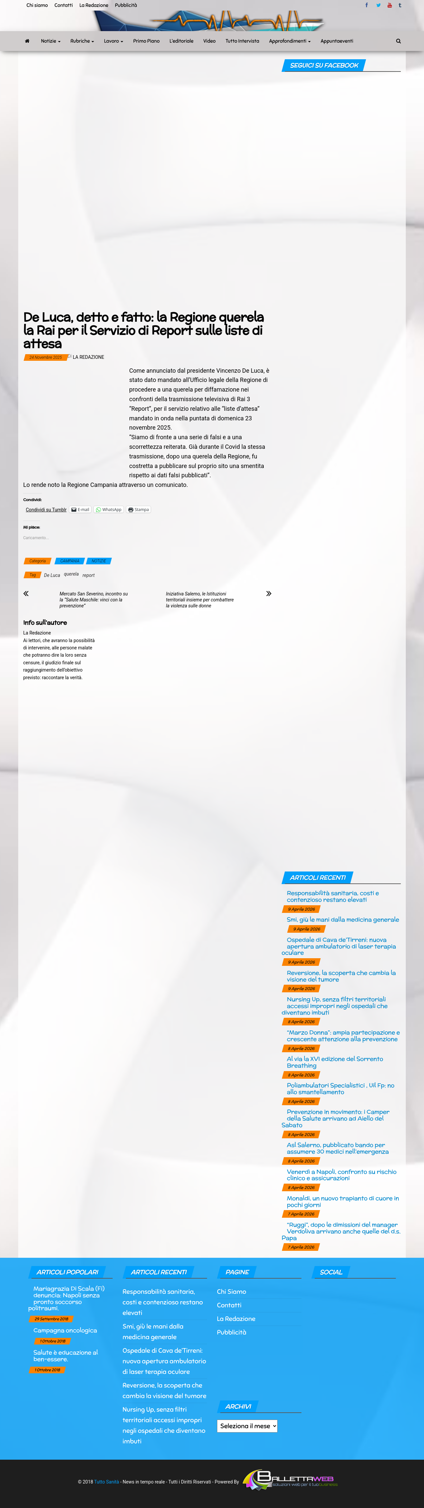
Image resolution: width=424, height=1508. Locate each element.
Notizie (51, 41)
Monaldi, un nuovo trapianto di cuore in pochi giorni (343, 1201)
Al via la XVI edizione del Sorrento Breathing (335, 1062)
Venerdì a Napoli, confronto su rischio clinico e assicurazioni (342, 1174)
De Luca (52, 575)
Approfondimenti (290, 41)
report (88, 575)
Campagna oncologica (65, 1330)
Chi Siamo (231, 1292)
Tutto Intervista (242, 41)
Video (209, 41)
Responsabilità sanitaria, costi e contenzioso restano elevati (333, 896)
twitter (378, 5)
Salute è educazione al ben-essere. (65, 1355)
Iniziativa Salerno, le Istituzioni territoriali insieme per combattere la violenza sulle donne (200, 599)
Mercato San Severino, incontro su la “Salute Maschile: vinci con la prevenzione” (94, 599)
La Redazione (94, 5)
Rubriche (82, 41)
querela (71, 574)
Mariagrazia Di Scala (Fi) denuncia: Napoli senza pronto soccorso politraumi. (66, 1298)
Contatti (63, 5)
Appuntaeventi (337, 41)
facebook (367, 5)
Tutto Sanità (106, 1481)
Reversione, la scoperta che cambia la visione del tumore (341, 975)
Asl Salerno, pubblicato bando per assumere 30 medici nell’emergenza (338, 1148)
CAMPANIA (69, 561)
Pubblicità (126, 5)
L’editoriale (181, 41)
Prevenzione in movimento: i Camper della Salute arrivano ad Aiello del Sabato (336, 1118)
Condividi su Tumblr (46, 509)
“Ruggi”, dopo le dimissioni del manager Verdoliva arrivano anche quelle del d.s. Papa (341, 1231)
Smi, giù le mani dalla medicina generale (343, 919)
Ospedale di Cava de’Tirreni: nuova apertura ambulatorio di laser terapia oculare (339, 946)
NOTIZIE (99, 561)
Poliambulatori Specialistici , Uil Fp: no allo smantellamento (341, 1088)
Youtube (389, 5)
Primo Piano (146, 41)
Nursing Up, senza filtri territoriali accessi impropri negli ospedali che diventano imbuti (335, 1005)
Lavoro (113, 41)
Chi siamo (37, 5)
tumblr (400, 5)
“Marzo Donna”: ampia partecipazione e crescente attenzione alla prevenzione (343, 1035)
